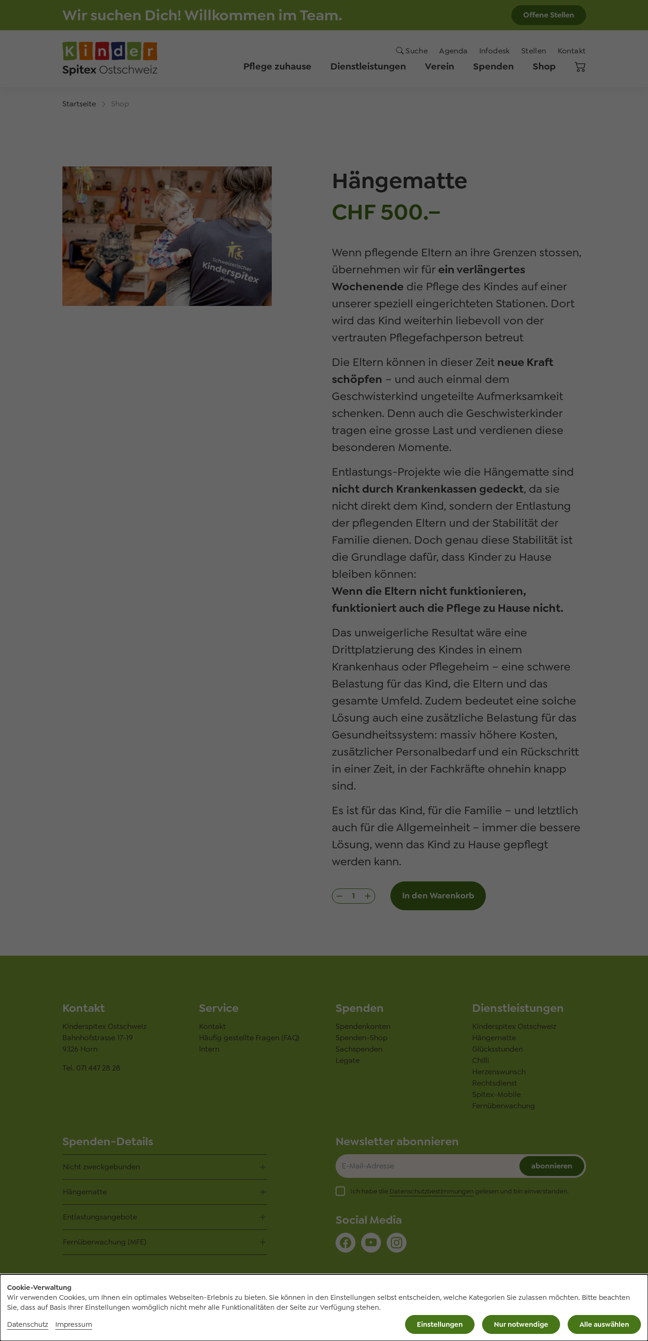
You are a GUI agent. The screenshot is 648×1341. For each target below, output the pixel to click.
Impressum (73, 1324)
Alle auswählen (604, 1324)
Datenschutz (27, 1324)
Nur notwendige (521, 1324)
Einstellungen (440, 1324)
